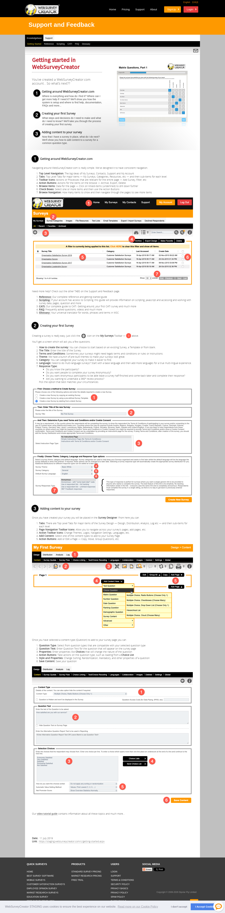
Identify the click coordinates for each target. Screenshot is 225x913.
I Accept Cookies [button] (205, 906)
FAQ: (42, 309)
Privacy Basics (119, 888)
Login (190, 9)
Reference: (45, 297)
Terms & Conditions (122, 880)
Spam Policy (118, 897)
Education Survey (37, 897)
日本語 (195, 2)
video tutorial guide (47, 813)
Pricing (126, 9)
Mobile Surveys (36, 880)
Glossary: (44, 312)
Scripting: (44, 300)
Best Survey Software (40, 876)
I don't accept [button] (179, 906)
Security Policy (120, 884)
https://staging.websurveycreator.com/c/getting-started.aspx (72, 841)
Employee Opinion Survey (42, 888)
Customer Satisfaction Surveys (46, 884)
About (153, 9)
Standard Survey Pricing (86, 871)
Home (112, 9)
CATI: (42, 306)
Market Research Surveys (42, 892)
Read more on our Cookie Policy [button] (138, 906)
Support (140, 9)
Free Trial (77, 880)
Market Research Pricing (86, 876)
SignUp (171, 9)
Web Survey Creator (42, 10)
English (186, 2)
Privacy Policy (119, 892)
